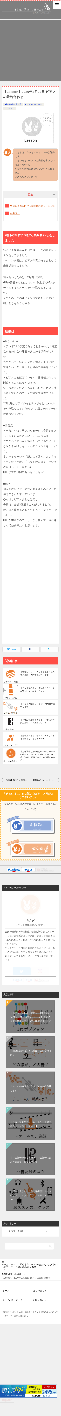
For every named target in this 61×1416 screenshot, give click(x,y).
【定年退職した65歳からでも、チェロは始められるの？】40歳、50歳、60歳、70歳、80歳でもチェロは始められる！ (37, 755)
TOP (30, 1279)
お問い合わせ (40, 1313)
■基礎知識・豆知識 (13, 104)
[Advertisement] (30, 50)
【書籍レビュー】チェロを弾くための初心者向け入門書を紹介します (37, 673)
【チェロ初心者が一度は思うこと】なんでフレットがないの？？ (37, 689)
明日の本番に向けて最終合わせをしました (32, 205)
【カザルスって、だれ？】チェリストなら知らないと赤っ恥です (37, 737)
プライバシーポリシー (13, 1313)
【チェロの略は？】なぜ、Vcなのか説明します (37, 705)
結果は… (15, 213)
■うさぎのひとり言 (33, 104)
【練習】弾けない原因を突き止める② (18, 780)
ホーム (5, 1304)
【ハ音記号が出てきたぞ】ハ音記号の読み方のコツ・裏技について (37, 721)
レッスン (9, 108)
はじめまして (40, 1304)
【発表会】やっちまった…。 (45, 780)
